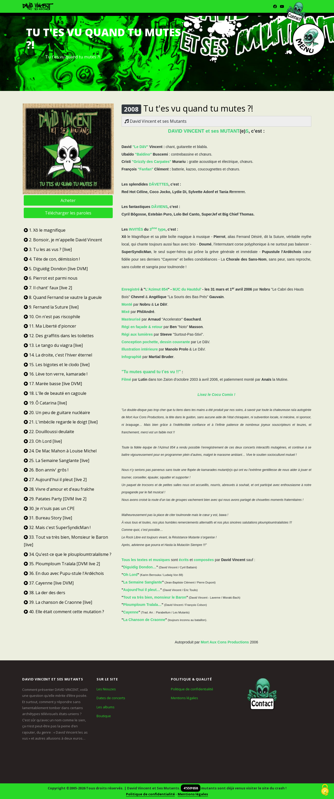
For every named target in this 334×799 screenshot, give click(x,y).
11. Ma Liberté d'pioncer (50, 326)
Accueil (32, 57)
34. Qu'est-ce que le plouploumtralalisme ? (67, 554)
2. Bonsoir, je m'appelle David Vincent (63, 240)
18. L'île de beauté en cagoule (55, 393)
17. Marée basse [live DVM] (53, 383)
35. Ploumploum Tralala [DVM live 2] (62, 564)
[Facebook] (275, 6)
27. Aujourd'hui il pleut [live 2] (55, 479)
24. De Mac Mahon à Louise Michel (60, 451)
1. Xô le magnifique (44, 230)
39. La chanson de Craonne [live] (58, 602)
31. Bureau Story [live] (48, 518)
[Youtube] (282, 6)
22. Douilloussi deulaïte (49, 431)
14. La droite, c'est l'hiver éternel (58, 355)
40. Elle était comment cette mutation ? (64, 611)
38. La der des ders (44, 592)
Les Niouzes (106, 689)
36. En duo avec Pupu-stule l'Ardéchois (64, 573)
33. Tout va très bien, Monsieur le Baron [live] (66, 541)
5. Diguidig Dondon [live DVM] (56, 269)
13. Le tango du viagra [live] (53, 345)
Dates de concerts (111, 698)
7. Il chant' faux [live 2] (48, 288)
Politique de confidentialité (192, 689)
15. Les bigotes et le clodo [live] (57, 364)
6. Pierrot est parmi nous (50, 278)
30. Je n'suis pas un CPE (49, 508)
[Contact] (262, 694)
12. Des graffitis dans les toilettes (59, 336)
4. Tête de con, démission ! (52, 259)
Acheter (68, 200)
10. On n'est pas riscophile (52, 316)
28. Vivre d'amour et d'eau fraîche (59, 489)
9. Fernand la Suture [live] (51, 307)
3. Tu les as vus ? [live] (48, 249)
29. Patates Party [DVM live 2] (55, 499)
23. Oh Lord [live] (43, 441)
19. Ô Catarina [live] (45, 403)
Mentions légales (184, 698)
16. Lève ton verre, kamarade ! (55, 374)
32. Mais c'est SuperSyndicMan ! (57, 527)
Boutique (104, 716)
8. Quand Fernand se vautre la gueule (63, 297)
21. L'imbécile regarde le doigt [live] (61, 422)
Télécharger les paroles (68, 213)
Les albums (106, 707)
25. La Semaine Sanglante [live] (56, 460)
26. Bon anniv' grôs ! (46, 470)
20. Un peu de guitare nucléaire (57, 412)
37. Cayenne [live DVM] (49, 583)
